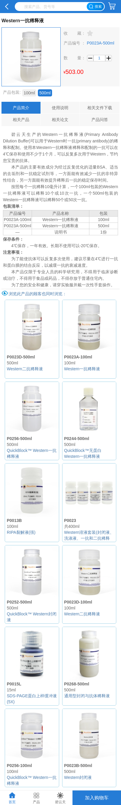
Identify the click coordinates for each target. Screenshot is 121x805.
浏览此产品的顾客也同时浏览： (38, 293)
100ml (29, 92)
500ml (45, 92)
